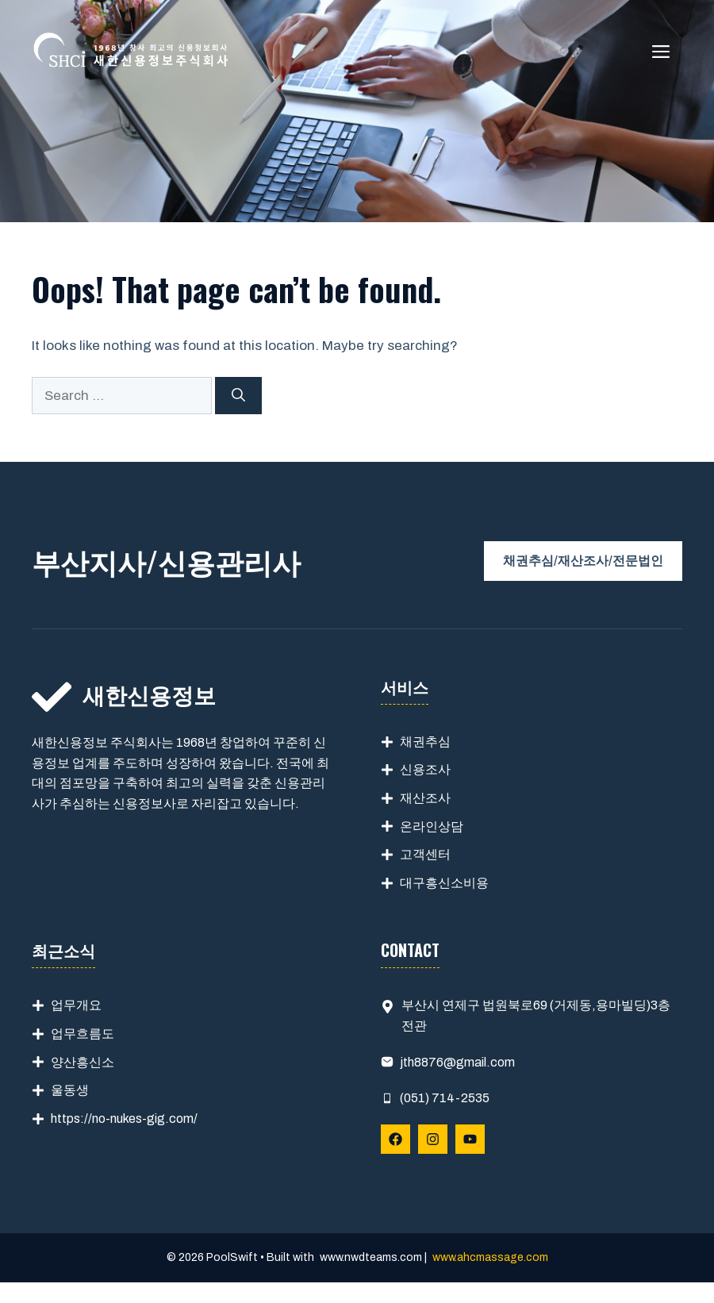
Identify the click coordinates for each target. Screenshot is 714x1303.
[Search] (238, 396)
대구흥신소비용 (444, 883)
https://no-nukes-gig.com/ (124, 1118)
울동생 (70, 1090)
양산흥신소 (82, 1062)
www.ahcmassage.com (490, 1257)
